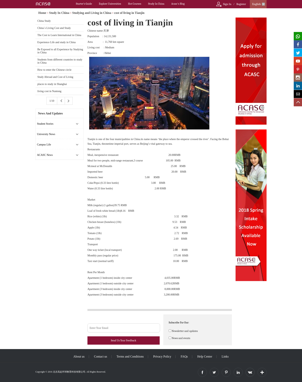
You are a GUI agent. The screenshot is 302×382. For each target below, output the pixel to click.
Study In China (156, 3)
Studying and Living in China (91, 12)
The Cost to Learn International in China (59, 35)
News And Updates (50, 113)
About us (79, 356)
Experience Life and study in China (56, 42)
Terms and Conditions (130, 356)
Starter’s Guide (84, 3)
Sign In (227, 4)
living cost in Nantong (49, 91)
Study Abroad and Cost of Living (55, 77)
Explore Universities (110, 3)
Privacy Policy (162, 356)
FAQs (184, 356)
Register (241, 4)
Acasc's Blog (178, 3)
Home (42, 12)
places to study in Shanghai (52, 84)
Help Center (204, 356)
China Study (44, 20)
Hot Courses (134, 3)
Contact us (100, 356)
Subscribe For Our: (179, 322)
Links (225, 356)
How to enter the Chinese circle (54, 69)
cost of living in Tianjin (129, 12)
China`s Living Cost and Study (54, 28)
